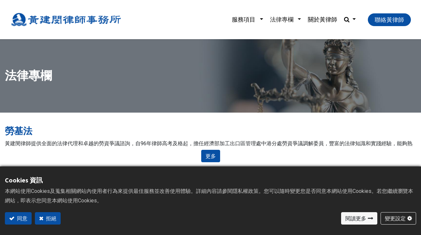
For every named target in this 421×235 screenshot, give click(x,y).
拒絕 (50, 218)
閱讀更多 (355, 218)
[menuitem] (322, 19)
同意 (21, 218)
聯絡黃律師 (389, 20)
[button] (349, 19)
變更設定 (395, 218)
